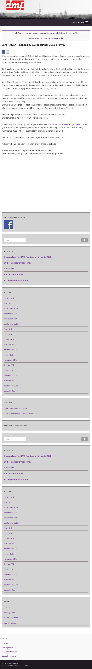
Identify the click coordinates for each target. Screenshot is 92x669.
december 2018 (10, 313)
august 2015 (9, 391)
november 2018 (10, 319)
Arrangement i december (16, 280)
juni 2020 (8, 303)
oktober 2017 (10, 344)
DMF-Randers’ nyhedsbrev (17, 262)
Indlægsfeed (9, 612)
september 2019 (11, 308)
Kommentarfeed (11, 618)
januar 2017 (9, 355)
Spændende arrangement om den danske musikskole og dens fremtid (47, 33)
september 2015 (11, 386)
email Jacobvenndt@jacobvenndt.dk (70, 124)
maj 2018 (8, 334)
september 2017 (11, 349)
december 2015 (10, 375)
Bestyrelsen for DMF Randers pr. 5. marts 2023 (27, 257)
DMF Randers (77, 22)
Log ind (7, 607)
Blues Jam (9, 268)
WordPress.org (10, 623)
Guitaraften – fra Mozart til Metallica (44, 38)
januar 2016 (9, 370)
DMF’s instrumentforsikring (15, 408)
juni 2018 (8, 329)
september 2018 (11, 324)
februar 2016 (9, 365)
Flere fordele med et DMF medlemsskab (21, 413)
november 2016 (10, 360)
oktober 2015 (10, 380)
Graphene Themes (21, 666)
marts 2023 (9, 298)
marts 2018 (9, 339)
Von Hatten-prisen (13, 274)
